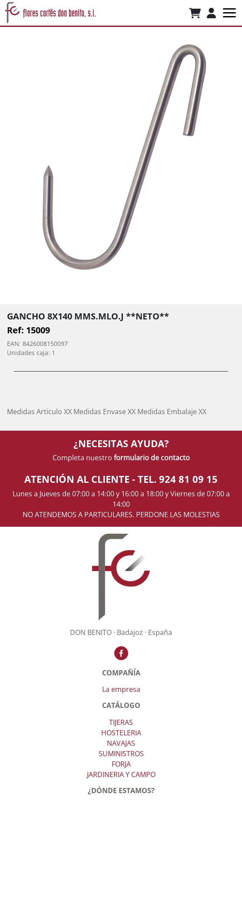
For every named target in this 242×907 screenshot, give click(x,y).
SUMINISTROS (121, 753)
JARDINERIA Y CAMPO (121, 774)
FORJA (121, 764)
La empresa (121, 689)
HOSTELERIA (121, 733)
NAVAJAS (121, 743)
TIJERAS (121, 722)
